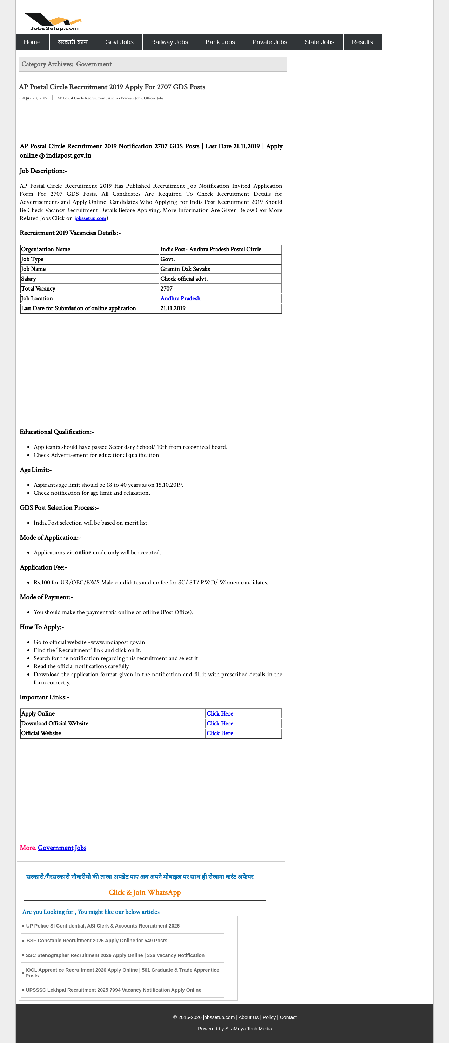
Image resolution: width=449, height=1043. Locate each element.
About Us (249, 1017)
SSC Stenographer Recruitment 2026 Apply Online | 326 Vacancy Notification (115, 955)
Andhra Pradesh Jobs (125, 98)
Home (32, 42)
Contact (288, 1017)
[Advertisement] (151, 363)
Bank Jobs (220, 42)
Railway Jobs (169, 42)
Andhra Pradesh (180, 298)
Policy (269, 1017)
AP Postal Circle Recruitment (81, 98)
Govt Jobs (119, 42)
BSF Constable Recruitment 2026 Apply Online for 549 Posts (97, 940)
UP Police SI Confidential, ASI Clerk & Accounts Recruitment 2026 (103, 926)
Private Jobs (270, 42)
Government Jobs (62, 847)
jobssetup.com (90, 218)
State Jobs (319, 42)
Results (362, 42)
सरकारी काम (73, 42)
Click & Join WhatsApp (145, 893)
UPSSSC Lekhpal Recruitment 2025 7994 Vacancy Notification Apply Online (114, 990)
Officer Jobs (153, 98)
